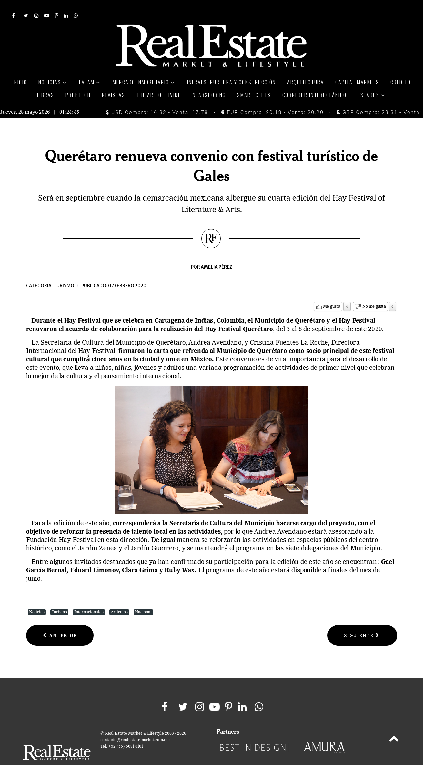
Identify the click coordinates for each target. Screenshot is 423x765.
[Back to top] (393, 725)
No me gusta (374, 292)
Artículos (119, 597)
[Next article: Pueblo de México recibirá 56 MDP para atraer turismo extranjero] (362, 621)
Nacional (143, 597)
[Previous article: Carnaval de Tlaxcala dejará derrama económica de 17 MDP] (60, 621)
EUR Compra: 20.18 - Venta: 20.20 (272, 98)
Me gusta (331, 292)
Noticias (37, 597)
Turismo (63, 271)
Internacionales (89, 597)
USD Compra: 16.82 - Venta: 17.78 (157, 98)
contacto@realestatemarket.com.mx (135, 726)
